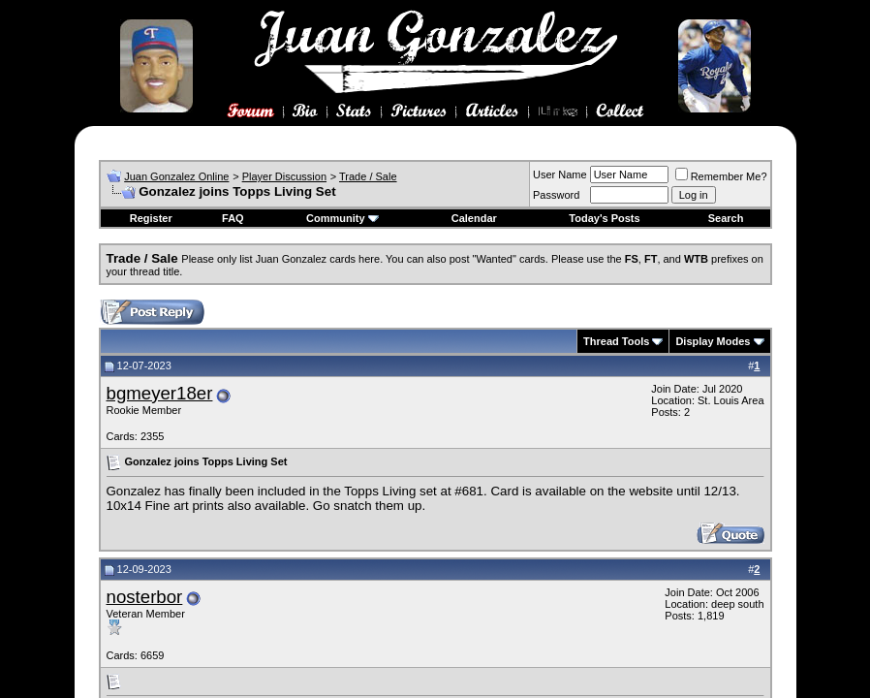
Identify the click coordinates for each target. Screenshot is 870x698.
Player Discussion (284, 176)
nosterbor (145, 597)
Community (342, 218)
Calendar (474, 218)
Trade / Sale (368, 176)
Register (151, 218)
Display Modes (712, 341)
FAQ (233, 218)
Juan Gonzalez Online (176, 176)
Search (726, 218)
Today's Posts (604, 218)
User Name (560, 174)
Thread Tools (616, 341)
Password (556, 195)
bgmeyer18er (160, 393)
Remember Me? (721, 176)
